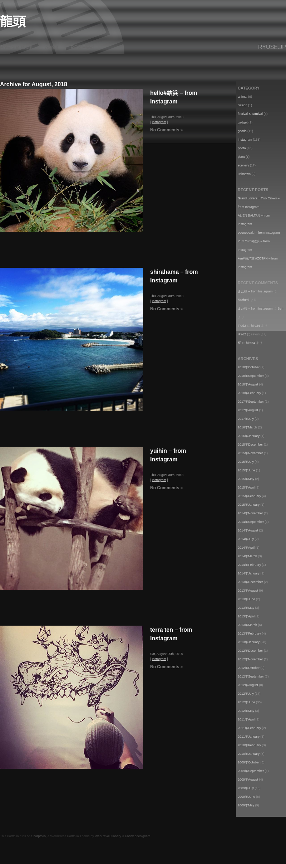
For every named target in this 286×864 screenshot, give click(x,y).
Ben (280, 308)
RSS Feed (82, 47)
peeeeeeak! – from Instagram (259, 232)
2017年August (248, 410)
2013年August (248, 590)
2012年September (251, 676)
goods (242, 131)
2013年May (246, 608)
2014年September (251, 522)
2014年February (249, 565)
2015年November (250, 453)
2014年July (246, 539)
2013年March (247, 625)
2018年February (249, 393)
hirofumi (243, 300)
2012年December (250, 650)
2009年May (246, 805)
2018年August (248, 384)
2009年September (251, 771)
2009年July (246, 788)
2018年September (251, 376)
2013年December (250, 582)
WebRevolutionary (108, 836)
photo (242, 148)
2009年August (248, 779)
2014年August (248, 530)
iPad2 (242, 325)
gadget (243, 122)
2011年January (249, 736)
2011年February (249, 728)
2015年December (250, 444)
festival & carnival (250, 114)
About (51, 47)
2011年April (246, 719)
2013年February (249, 633)
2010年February (249, 745)
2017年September (251, 401)
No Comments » (166, 129)
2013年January (249, 642)
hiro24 (255, 325)
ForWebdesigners (138, 836)
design (242, 105)
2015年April (246, 487)
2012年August (248, 685)
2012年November (250, 659)
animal (242, 96)
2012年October (249, 668)
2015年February (249, 496)
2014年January (249, 573)
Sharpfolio (38, 836)
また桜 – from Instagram (255, 291)
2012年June (246, 702)
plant (241, 157)
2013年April (246, 616)
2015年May (246, 479)
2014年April (246, 547)
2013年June (246, 599)
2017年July (246, 419)
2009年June (246, 797)
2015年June (246, 470)
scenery (243, 165)
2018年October (249, 367)
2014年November (250, 513)
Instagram (159, 122)
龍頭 (13, 21)
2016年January (249, 436)
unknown (244, 174)
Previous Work (16, 47)
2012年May (246, 711)
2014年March (247, 556)
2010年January (249, 754)
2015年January (249, 504)
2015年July (246, 461)
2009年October (249, 762)
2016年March (247, 427)
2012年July (246, 693)
